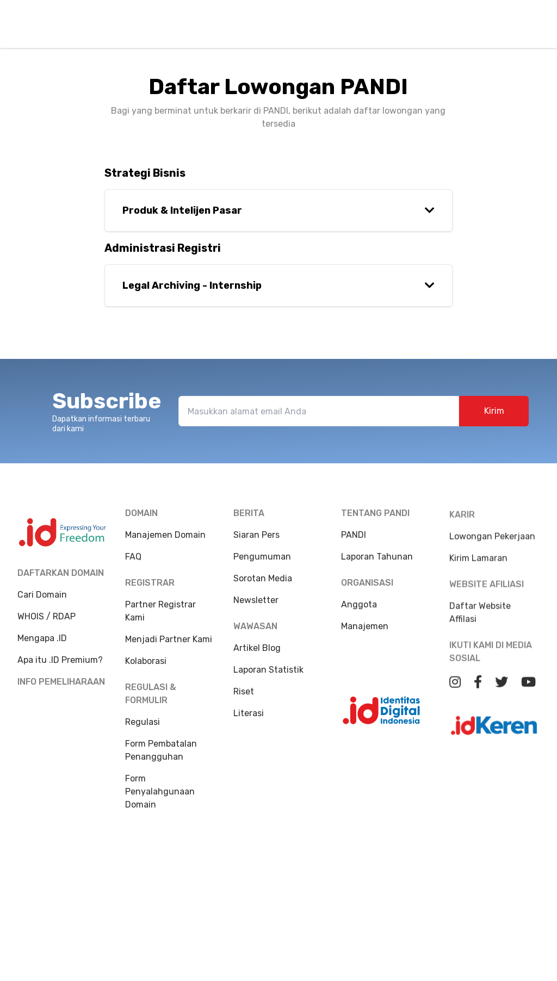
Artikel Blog (257, 653)
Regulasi (142, 722)
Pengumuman (262, 562)
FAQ (133, 557)
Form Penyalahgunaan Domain (160, 792)
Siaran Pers (256, 540)
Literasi (248, 718)
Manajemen (364, 645)
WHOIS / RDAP (46, 616)
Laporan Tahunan (377, 575)
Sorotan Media (262, 584)
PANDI (353, 554)
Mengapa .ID (42, 638)
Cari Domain (42, 594)
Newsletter (255, 605)
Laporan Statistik (268, 675)
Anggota (359, 623)
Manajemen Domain (165, 535)
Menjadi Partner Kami (168, 640)
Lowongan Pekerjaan (492, 581)
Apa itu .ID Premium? (60, 660)
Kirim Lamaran (478, 603)
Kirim (494, 416)
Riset (243, 697)
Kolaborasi (145, 661)
